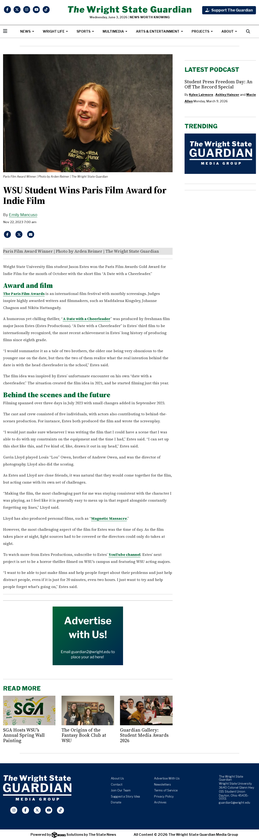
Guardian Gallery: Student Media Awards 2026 (144, 735)
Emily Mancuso (23, 214)
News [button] (25, 31)
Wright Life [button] (54, 31)
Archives (160, 802)
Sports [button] (84, 31)
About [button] (227, 31)
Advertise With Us (167, 778)
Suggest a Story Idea (125, 796)
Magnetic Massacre (109, 518)
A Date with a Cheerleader (86, 318)
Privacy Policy (164, 796)
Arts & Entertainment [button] (158, 31)
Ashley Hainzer (227, 94)
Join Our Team (121, 790)
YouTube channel (124, 554)
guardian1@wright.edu (234, 802)
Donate (116, 802)
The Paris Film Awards (24, 293)
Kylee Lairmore (201, 94)
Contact (116, 784)
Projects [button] (201, 31)
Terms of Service (166, 790)
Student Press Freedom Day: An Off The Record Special (218, 84)
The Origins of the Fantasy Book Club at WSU (84, 735)
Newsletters (162, 784)
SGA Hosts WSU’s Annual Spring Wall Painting (24, 735)
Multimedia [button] (114, 31)
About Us (117, 778)
